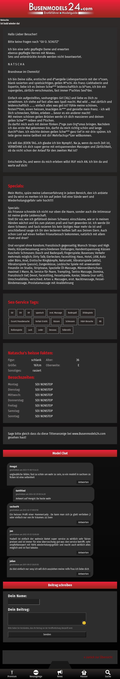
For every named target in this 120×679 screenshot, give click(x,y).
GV (12, 312)
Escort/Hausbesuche (20, 321)
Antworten (83, 482)
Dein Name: (17, 596)
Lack (30, 330)
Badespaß (72, 312)
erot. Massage (56, 312)
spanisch (40, 312)
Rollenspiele (16, 330)
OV (20, 312)
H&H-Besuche (87, 321)
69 (29, 312)
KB (100, 321)
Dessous (52, 330)
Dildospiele (88, 312)
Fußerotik (66, 330)
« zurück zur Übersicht (98, 657)
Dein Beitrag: (19, 609)
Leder (40, 330)
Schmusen (70, 321)
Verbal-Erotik (41, 321)
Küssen (56, 321)
